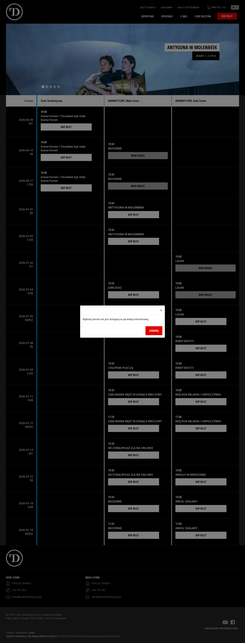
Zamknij (154, 331)
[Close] (161, 310)
